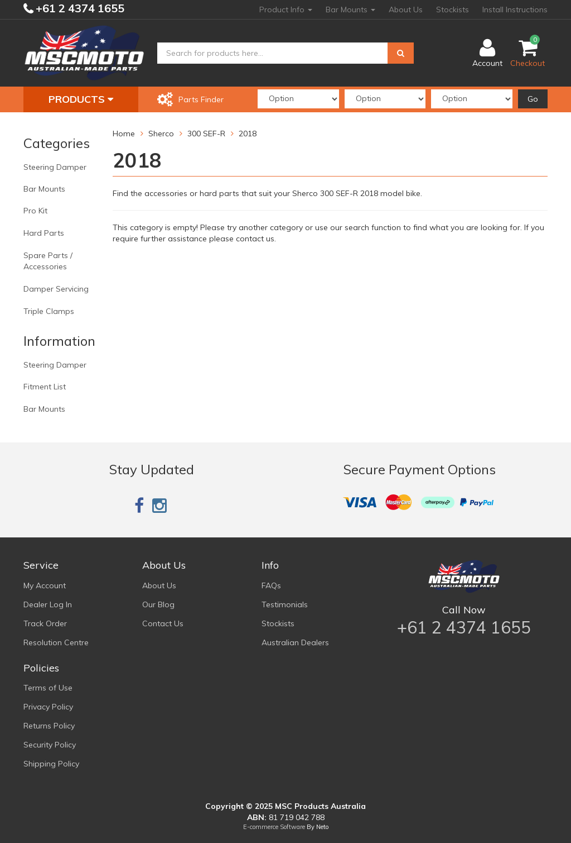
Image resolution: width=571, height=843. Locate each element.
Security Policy (49, 745)
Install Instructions (515, 9)
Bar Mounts (350, 9)
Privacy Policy (48, 707)
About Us (406, 9)
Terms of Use (47, 688)
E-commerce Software (274, 827)
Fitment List (44, 387)
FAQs (271, 585)
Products (81, 99)
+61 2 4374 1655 (78, 8)
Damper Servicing (56, 289)
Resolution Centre (56, 642)
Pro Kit (35, 211)
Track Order (45, 623)
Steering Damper (54, 167)
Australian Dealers (295, 642)
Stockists (452, 9)
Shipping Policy (51, 764)
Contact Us (162, 623)
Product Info (285, 9)
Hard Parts (43, 233)
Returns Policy (49, 726)
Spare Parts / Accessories (47, 261)
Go (533, 99)
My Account (44, 585)
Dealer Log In (47, 604)
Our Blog (158, 604)
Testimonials (285, 604)
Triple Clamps (48, 311)
